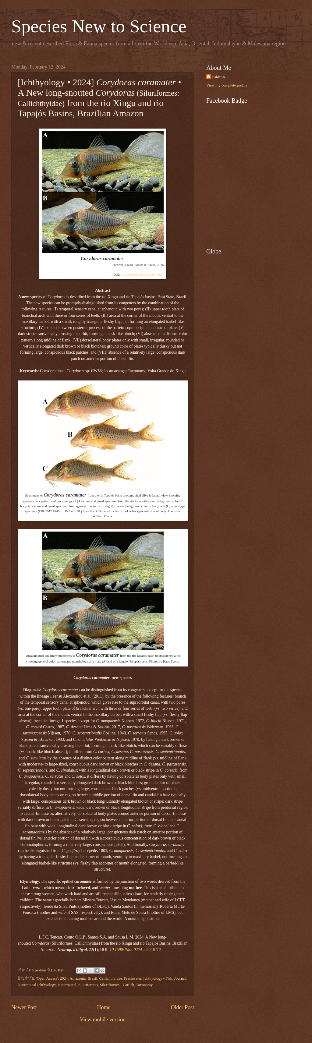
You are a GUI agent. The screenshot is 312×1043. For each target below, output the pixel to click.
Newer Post (24, 1007)
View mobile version (103, 1019)
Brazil (92, 978)
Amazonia (77, 978)
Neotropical (67, 985)
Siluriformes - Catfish (117, 985)
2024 (64, 978)
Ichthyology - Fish (157, 978)
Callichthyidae (110, 978)
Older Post (182, 1007)
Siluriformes (88, 985)
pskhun (218, 77)
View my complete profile (226, 85)
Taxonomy (144, 985)
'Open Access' (47, 978)
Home (103, 1007)
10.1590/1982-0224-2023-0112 (141, 274)
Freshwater (132, 978)
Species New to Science (98, 26)
